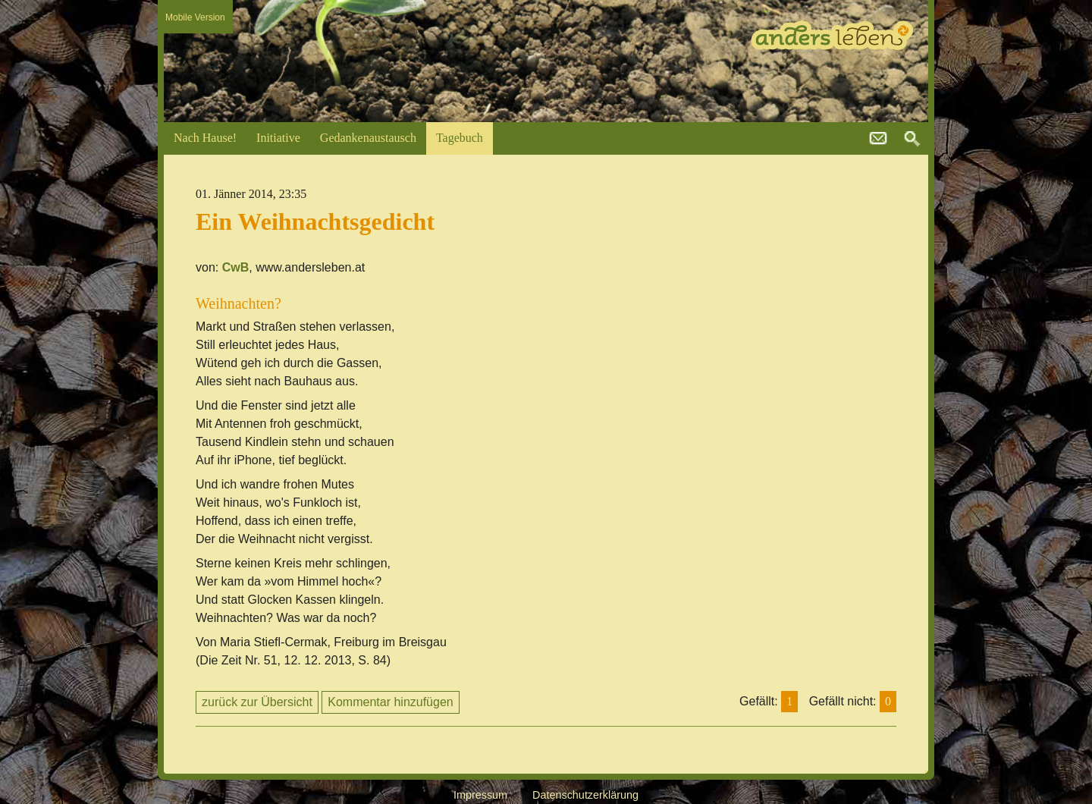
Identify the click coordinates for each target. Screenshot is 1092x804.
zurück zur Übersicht (257, 702)
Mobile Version (195, 17)
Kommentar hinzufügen (390, 702)
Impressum (480, 795)
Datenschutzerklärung (585, 795)
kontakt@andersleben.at (878, 138)
